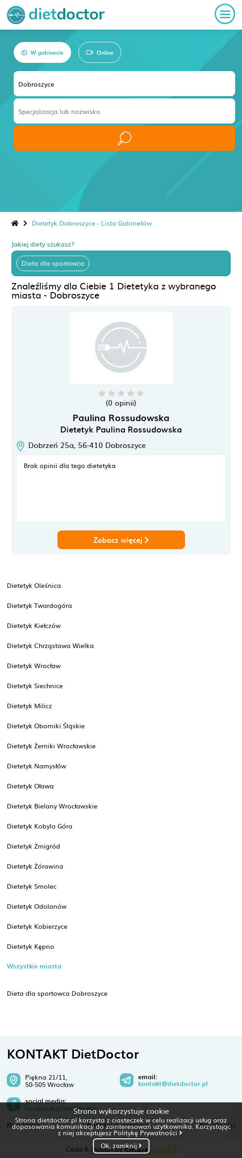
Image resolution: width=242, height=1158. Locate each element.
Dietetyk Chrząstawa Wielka (50, 645)
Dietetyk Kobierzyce (37, 926)
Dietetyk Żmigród (33, 845)
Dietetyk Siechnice (35, 685)
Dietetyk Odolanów (37, 906)
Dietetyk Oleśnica (34, 585)
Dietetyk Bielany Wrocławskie (52, 805)
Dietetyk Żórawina (35, 865)
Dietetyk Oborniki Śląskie (46, 725)
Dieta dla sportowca (52, 263)
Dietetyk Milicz (29, 705)
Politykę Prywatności (147, 1132)
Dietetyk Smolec (32, 885)
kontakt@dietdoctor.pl (173, 1084)
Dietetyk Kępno (30, 946)
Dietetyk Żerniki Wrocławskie (51, 745)
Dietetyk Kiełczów (34, 625)
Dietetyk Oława (30, 785)
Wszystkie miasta (34, 966)
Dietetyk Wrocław (34, 665)
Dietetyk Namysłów (36, 765)
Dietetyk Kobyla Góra (39, 825)
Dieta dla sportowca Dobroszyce (57, 993)
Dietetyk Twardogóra (39, 605)
